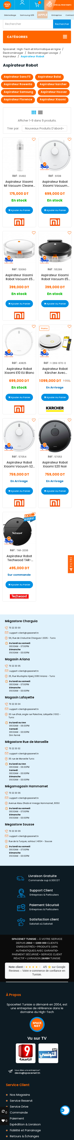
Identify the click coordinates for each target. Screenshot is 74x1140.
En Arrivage (55, 387)
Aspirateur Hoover (54, 92)
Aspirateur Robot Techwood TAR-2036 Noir (19, 558)
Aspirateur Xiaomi (53, 99)
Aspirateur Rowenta (18, 84)
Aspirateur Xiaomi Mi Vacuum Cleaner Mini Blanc (19, 184)
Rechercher (62, 24)
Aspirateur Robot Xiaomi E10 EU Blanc (19, 371)
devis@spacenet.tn (27, 1071)
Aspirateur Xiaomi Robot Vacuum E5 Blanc (19, 277)
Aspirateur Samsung (18, 92)
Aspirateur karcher (53, 84)
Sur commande (19, 575)
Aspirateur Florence (18, 99)
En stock (19, 200)
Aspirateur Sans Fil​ (17, 77)
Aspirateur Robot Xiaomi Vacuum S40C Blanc (54, 184)
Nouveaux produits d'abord (44, 128)
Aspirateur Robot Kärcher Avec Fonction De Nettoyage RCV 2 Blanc (55, 371)
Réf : (15, 176)
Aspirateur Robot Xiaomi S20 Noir (54, 464)
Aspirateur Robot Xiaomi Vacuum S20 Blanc (19, 464)
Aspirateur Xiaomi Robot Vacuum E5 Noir (55, 277)
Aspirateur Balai (49, 77)
